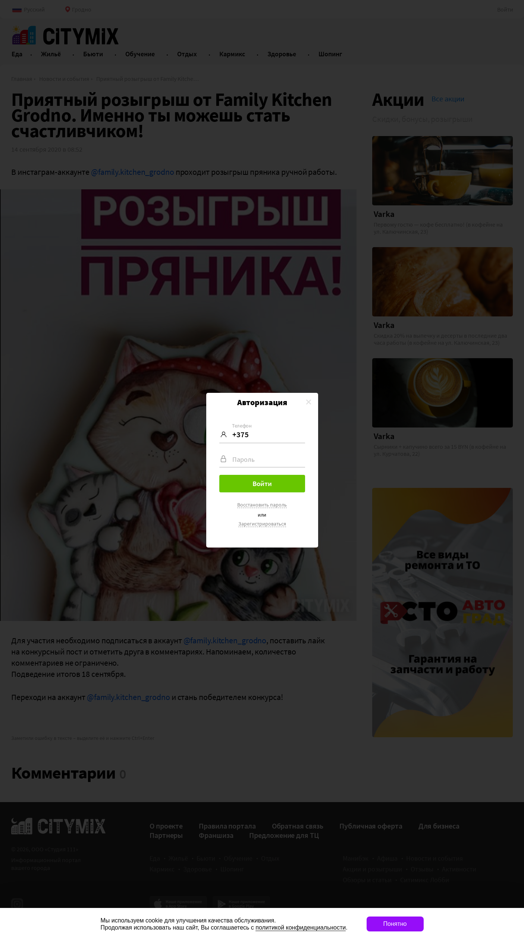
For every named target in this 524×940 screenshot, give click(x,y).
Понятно (395, 924)
